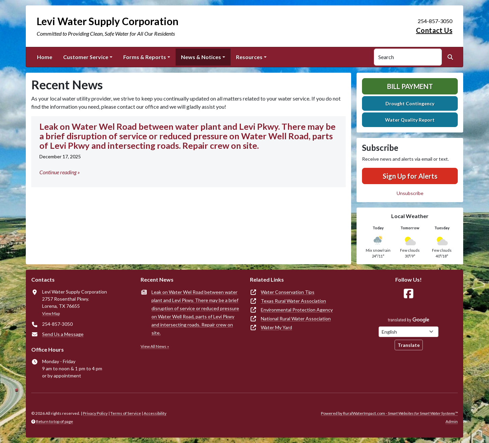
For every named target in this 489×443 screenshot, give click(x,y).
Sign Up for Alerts (410, 176)
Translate (409, 345)
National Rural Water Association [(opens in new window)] (296, 318)
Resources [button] (249, 57)
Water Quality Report (410, 120)
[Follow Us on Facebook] (408, 293)
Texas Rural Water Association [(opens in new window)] (293, 301)
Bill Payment (410, 86)
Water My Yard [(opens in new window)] (276, 327)
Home (44, 57)
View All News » (155, 346)
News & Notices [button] (201, 57)
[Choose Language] (408, 331)
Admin (452, 421)
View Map (51, 313)
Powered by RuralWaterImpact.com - (389, 413)
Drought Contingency (409, 103)
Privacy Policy (95, 413)
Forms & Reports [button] (144, 57)
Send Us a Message (63, 334)
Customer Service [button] (85, 57)
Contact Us (434, 30)
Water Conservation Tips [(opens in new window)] (287, 292)
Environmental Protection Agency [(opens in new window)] (297, 310)
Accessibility (155, 413)
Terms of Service (125, 413)
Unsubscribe (410, 193)
